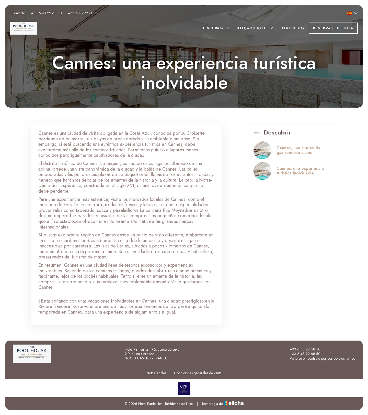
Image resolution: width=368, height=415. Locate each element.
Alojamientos (255, 28)
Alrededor (293, 28)
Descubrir (215, 28)
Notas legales (156, 373)
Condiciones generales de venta (198, 373)
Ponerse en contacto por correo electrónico (319, 358)
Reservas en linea (333, 28)
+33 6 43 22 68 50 (302, 349)
